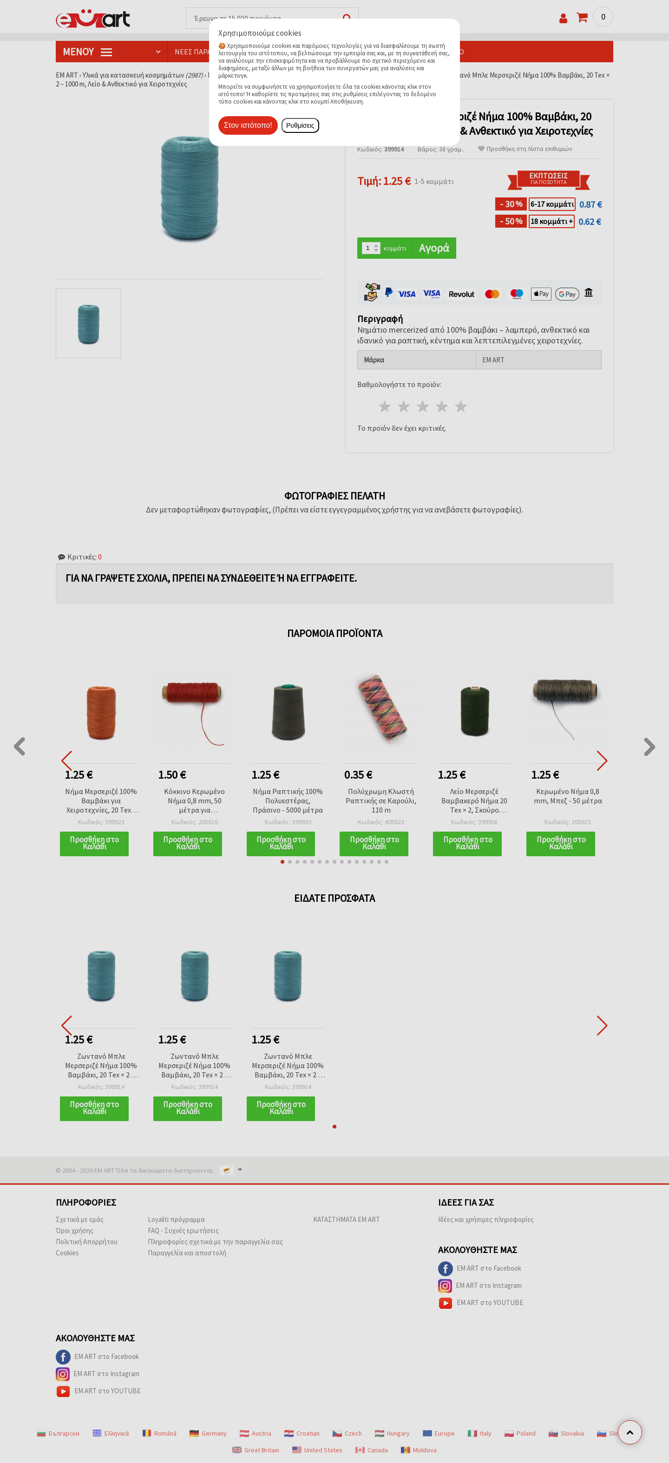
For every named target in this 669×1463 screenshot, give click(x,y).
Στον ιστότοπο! (248, 125)
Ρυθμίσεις (300, 125)
